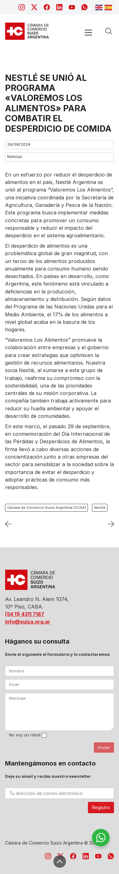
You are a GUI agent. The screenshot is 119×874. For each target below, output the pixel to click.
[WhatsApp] (84, 7)
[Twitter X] (34, 7)
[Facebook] (47, 7)
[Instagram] (22, 7)
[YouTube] (72, 7)
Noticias (14, 156)
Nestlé (99, 507)
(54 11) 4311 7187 (24, 614)
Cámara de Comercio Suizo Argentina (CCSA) (46, 507)
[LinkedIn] (59, 7)
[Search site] (108, 31)
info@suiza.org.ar (27, 622)
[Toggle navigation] (88, 32)
